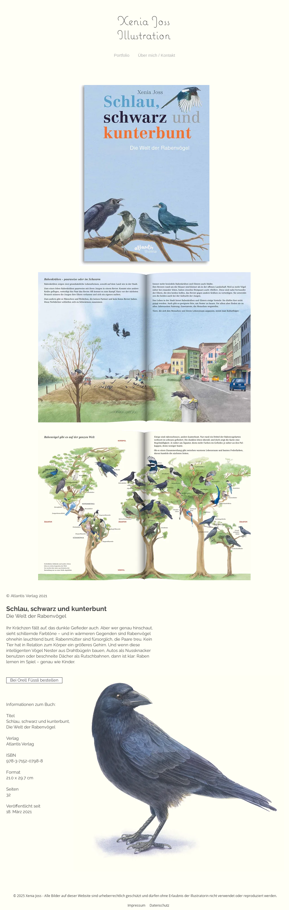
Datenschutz (159, 905)
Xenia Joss (143, 20)
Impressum (136, 905)
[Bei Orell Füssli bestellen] (34, 680)
